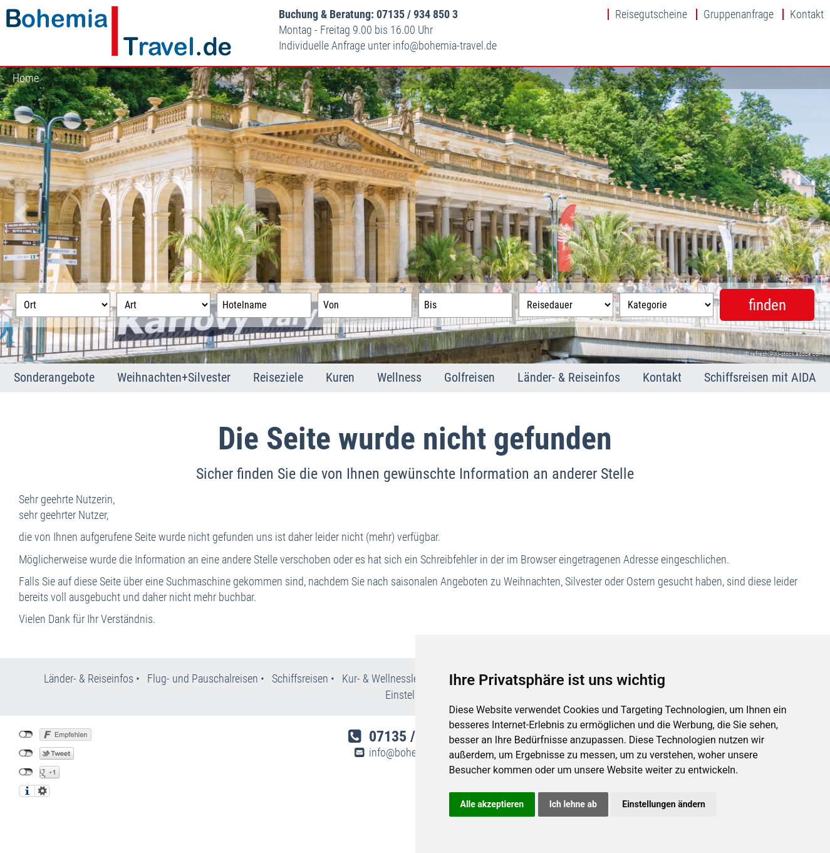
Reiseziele (278, 377)
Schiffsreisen (300, 678)
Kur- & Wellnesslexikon (392, 678)
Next (811, 215)
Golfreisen (469, 377)
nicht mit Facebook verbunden (26, 734)
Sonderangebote (54, 377)
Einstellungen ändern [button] (663, 804)
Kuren (340, 377)
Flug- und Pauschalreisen (204, 678)
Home (26, 78)
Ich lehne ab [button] (573, 804)
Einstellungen (42, 791)
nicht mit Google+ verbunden (26, 772)
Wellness (399, 377)
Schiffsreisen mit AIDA (760, 377)
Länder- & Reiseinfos (568, 377)
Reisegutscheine (651, 14)
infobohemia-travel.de (445, 45)
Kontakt (807, 14)
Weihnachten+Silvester (174, 377)
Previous (19, 215)
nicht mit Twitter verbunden (26, 753)
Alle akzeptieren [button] (492, 804)
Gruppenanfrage (738, 14)
